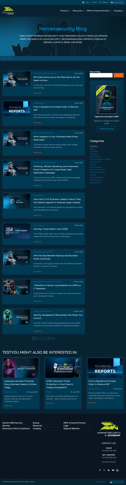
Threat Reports (39, 225)
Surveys (93, 175)
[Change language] (86, 2)
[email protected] (108, 462)
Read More (37, 93)
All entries (93, 146)
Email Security (38, 73)
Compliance (94, 151)
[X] (104, 470)
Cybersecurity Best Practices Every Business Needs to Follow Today (20, 384)
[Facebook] (100, 470)
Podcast (93, 164)
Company (119, 10)
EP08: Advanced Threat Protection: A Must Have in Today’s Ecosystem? (59, 384)
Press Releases (39, 195)
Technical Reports (40, 103)
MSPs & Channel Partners (99, 10)
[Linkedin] (109, 470)
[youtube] (113, 470)
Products (65, 10)
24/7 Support (103, 2)
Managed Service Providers (42, 281)
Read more (8, 406)
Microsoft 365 (48, 133)
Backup (92, 149)
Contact (94, 2)
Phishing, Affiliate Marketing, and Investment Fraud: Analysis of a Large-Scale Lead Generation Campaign (56, 169)
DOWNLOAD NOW (107, 129)
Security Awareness (50, 73)
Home (4, 58)
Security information (97, 172)
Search (118, 75)
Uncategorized (95, 182)
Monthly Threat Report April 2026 (51, 229)
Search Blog (95, 72)
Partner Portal (118, 2)
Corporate (93, 154)
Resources (78, 10)
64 (49, 338)
